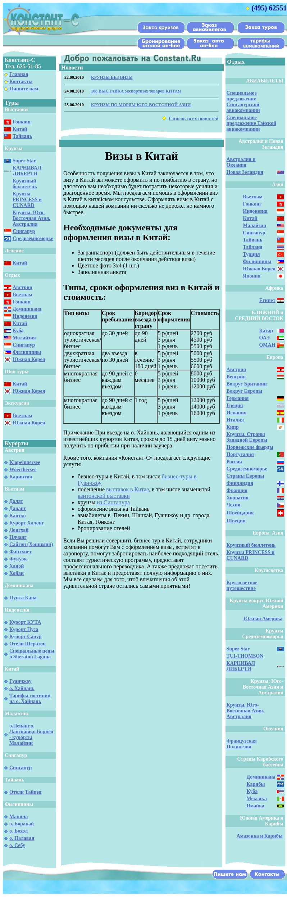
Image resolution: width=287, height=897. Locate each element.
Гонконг (22, 122)
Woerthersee (22, 469)
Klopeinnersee (24, 462)
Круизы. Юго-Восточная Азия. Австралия (31, 218)
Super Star (24, 160)
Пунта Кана (23, 597)
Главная (18, 74)
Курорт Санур (25, 636)
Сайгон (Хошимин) (31, 544)
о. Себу (17, 845)
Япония (251, 276)
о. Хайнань (22, 688)
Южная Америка (263, 618)
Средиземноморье (33, 238)
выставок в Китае (127, 489)
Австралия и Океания (241, 162)
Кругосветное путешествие (242, 585)
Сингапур (24, 231)
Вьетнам (22, 294)
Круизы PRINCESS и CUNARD (27, 199)
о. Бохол (18, 831)
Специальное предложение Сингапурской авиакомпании (243, 101)
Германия (238, 398)
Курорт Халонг (26, 523)
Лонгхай (18, 530)
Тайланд (252, 247)
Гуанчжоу (20, 681)
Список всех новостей (193, 118)
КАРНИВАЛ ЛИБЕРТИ (27, 170)
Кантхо (17, 515)
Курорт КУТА (25, 622)
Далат (16, 501)
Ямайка (255, 805)
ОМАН (267, 345)
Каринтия (20, 476)
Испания (237, 412)
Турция (251, 254)
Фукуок (18, 559)
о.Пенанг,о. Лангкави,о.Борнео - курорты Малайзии (31, 734)
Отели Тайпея (25, 792)
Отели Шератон (27, 643)
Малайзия (24, 338)
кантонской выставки (104, 496)
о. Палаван (22, 838)
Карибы (256, 784)
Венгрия (236, 376)
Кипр (233, 427)
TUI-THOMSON (245, 656)
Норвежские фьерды (250, 447)
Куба (18, 330)
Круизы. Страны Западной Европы (247, 437)
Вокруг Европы (245, 391)
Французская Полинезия (242, 743)
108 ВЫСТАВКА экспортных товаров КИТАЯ (136, 91)
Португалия (240, 454)
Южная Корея (29, 359)
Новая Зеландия (245, 172)
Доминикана (27, 309)
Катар (266, 330)
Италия (235, 420)
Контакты (20, 81)
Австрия (22, 287)
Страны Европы (245, 476)
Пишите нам (23, 88)
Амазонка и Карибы (260, 836)
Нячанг (18, 537)
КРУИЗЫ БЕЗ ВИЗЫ (112, 77)
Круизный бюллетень (25, 183)
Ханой (16, 566)
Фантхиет (20, 551)
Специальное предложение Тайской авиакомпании (252, 123)
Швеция (236, 520)
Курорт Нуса (23, 629)
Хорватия (238, 497)
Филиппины (27, 352)
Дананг (17, 508)
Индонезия (25, 316)
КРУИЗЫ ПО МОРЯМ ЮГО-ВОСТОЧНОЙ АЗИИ (141, 104)
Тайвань (22, 136)
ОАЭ (264, 338)
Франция (237, 490)
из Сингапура (113, 502)
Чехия (234, 505)
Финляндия (240, 483)
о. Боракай (21, 823)
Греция (235, 405)
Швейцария (240, 512)
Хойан (16, 573)
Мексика (257, 798)
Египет (267, 300)
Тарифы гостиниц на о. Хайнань (29, 698)
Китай (20, 129)
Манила (18, 816)
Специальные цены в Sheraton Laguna (31, 653)
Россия (234, 461)
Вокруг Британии (247, 384)
